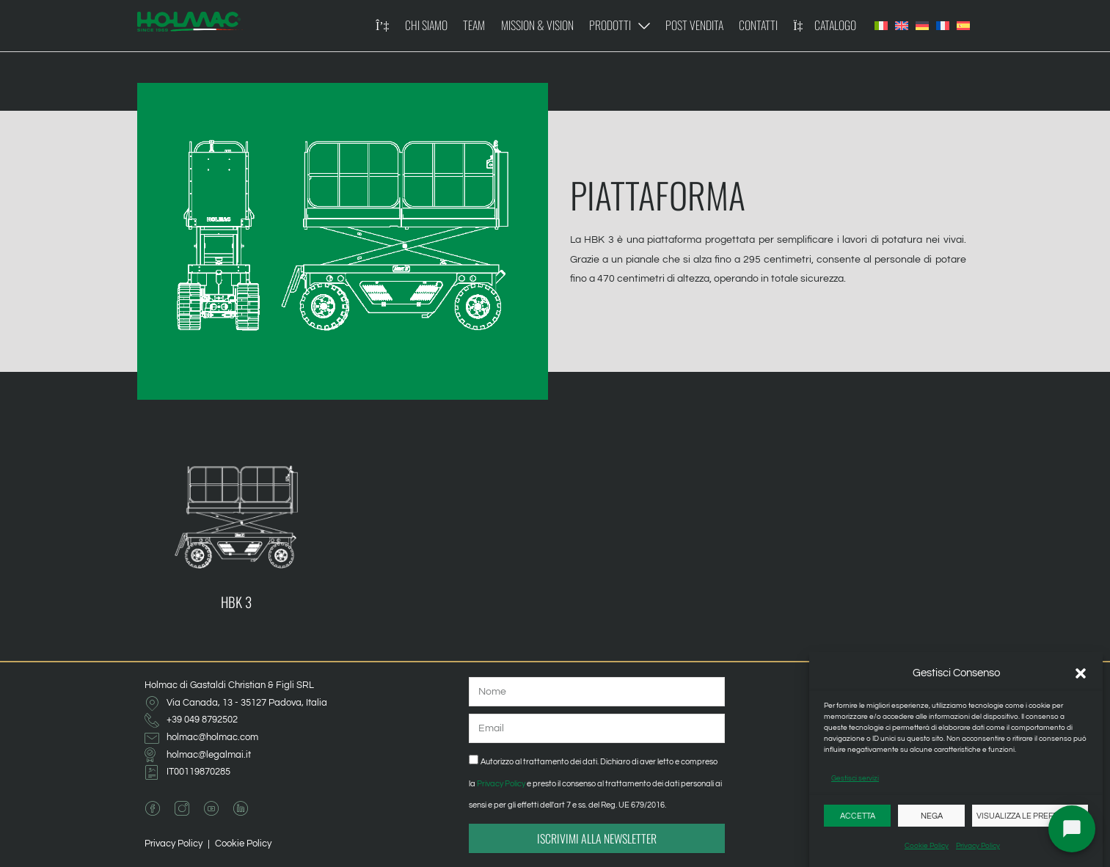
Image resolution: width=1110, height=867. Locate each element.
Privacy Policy (978, 845)
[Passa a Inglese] (901, 26)
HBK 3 (236, 601)
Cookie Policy (927, 845)
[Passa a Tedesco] (922, 26)
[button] (1080, 673)
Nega (932, 816)
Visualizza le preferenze (1030, 816)
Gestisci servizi (855, 778)
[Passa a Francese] (942, 26)
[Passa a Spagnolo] (963, 26)
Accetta (857, 816)
